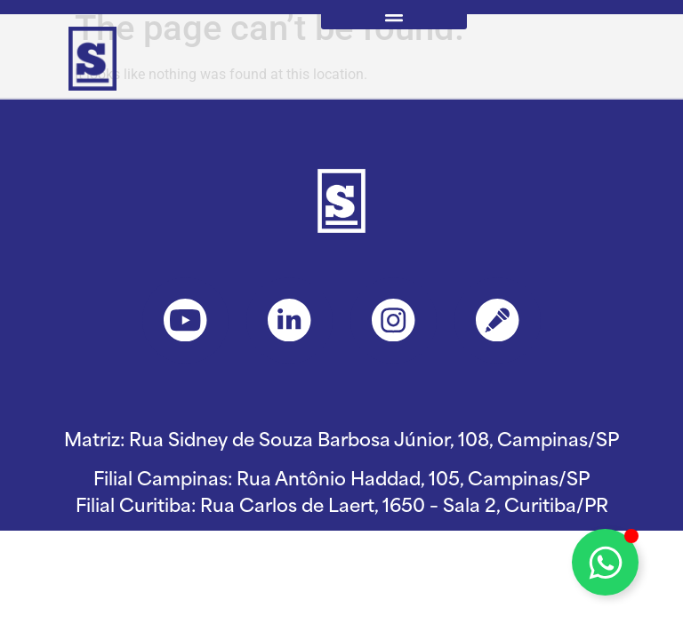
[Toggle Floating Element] (605, 562)
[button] (394, 14)
